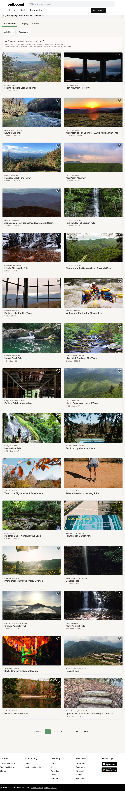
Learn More (67, 46)
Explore (13, 10)
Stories (23, 10)
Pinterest (80, 771)
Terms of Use (37, 787)
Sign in (112, 10)
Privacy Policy (50, 787)
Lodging (24, 23)
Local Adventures (8, 763)
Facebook (80, 767)
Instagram (80, 763)
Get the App (98, 10)
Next (86, 731)
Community (36, 10)
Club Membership (33, 767)
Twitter (79, 775)
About (53, 763)
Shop (27, 763)
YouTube (80, 778)
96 (76, 731)
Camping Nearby (7, 767)
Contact (54, 778)
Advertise (55, 771)
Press (53, 775)
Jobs (53, 767)
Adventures (10, 23)
